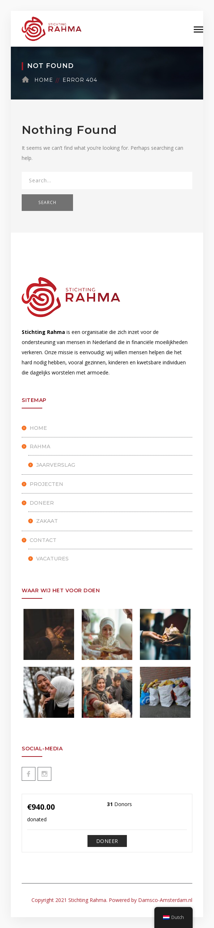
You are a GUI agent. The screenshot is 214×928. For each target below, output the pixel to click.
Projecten (46, 484)
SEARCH (47, 202)
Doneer (42, 503)
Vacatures (52, 558)
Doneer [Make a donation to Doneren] (107, 841)
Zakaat (47, 521)
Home (43, 80)
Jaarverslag (55, 465)
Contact (43, 540)
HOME (38, 428)
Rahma (40, 446)
